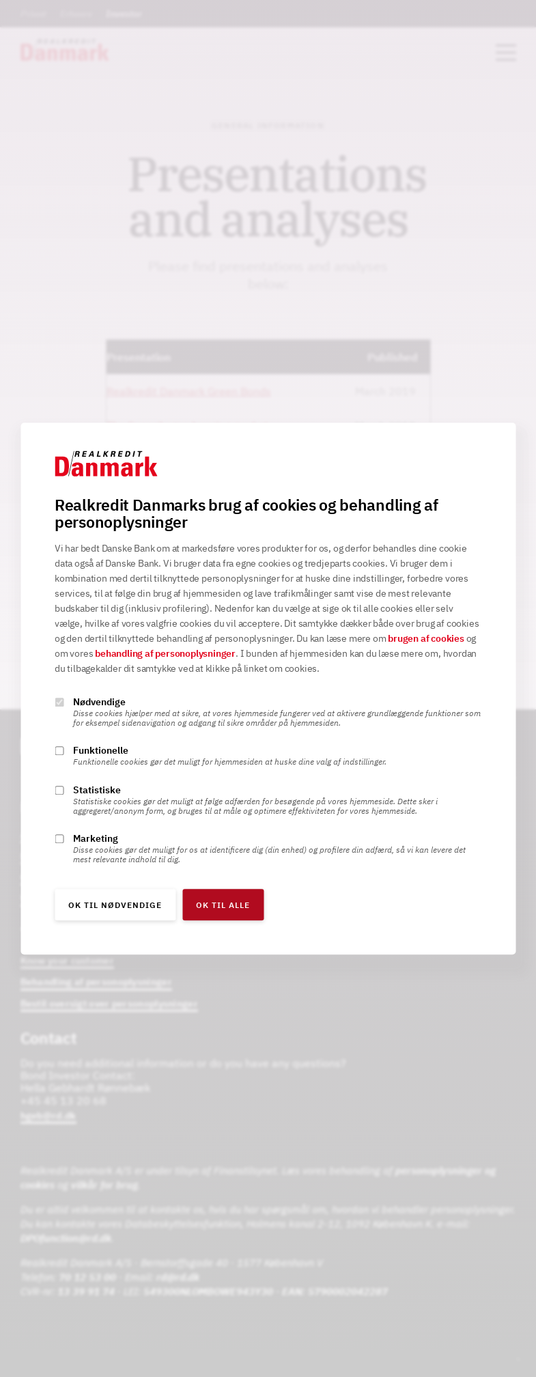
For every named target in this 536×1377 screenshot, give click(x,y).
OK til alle (223, 905)
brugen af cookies (426, 638)
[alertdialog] (268, 688)
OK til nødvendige (115, 905)
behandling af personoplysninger (165, 653)
